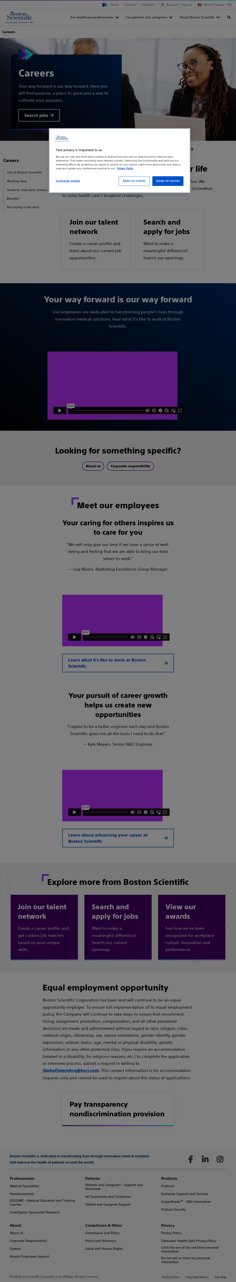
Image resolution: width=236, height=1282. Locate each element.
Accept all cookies (168, 181)
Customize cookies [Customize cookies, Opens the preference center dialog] (68, 181)
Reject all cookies (134, 181)
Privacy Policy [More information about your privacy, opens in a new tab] (125, 168)
